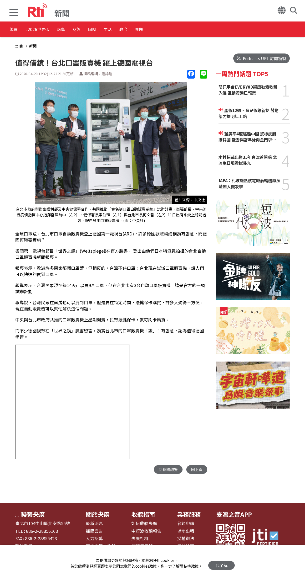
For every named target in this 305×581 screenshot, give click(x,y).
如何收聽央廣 (144, 523)
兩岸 (75, 29)
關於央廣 (98, 514)
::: (16, 46)
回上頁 (196, 470)
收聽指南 (143, 514)
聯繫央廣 (33, 514)
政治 (161, 29)
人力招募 (94, 538)
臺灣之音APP (234, 514)
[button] (13, 13)
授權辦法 (185, 538)
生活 (139, 29)
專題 (182, 29)
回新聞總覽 (167, 470)
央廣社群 (139, 538)
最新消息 (94, 523)
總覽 (14, 29)
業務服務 (189, 514)
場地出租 (185, 531)
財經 (97, 29)
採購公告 (94, 531)
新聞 (32, 46)
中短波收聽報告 (146, 531)
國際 (118, 29)
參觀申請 (185, 523)
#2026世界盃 (45, 29)
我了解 (221, 563)
